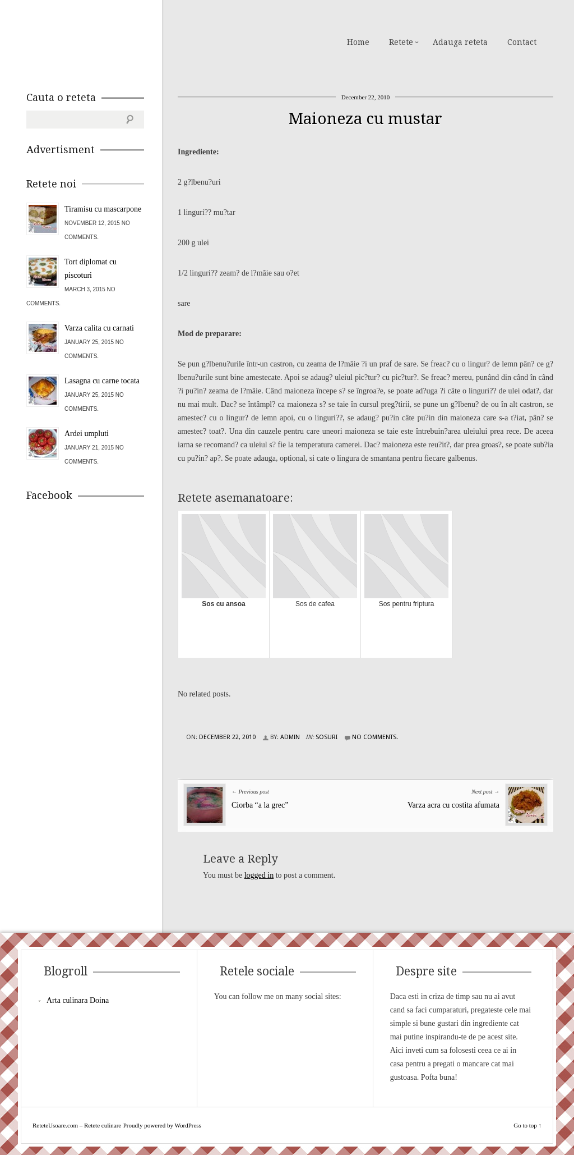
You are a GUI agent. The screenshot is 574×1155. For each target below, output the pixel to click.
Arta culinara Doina (78, 1000)
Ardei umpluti (86, 433)
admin (290, 737)
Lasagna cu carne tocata (102, 381)
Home (358, 42)
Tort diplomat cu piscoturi (90, 268)
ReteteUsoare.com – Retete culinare (107, 40)
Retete (401, 42)
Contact (521, 42)
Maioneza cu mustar (365, 118)
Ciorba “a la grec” (260, 805)
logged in (259, 875)
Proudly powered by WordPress (162, 1125)
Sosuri (326, 737)
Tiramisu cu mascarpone (102, 209)
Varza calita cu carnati (99, 328)
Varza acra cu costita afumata (453, 805)
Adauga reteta (460, 42)
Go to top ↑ (527, 1125)
